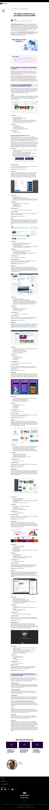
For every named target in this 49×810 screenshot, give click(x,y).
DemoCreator (26, 135)
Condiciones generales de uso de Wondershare (29, 804)
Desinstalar (45, 804)
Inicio (12, 9)
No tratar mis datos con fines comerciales (24, 805)
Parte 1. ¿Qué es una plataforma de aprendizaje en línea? (23, 57)
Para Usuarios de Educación (23, 8)
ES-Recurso (16, 8)
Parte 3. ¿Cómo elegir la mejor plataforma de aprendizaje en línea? (24, 61)
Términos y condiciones (5, 804)
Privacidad (11, 804)
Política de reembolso (39, 804)
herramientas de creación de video (25, 136)
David (15, 19)
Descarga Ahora (19, 158)
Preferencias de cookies (17, 804)
